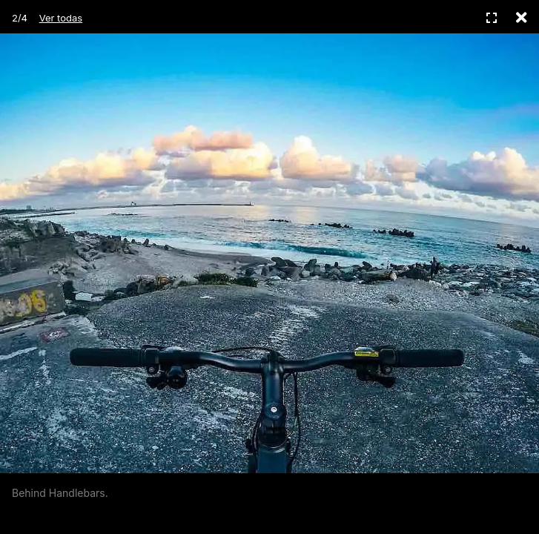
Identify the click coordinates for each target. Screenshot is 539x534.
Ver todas (60, 18)
